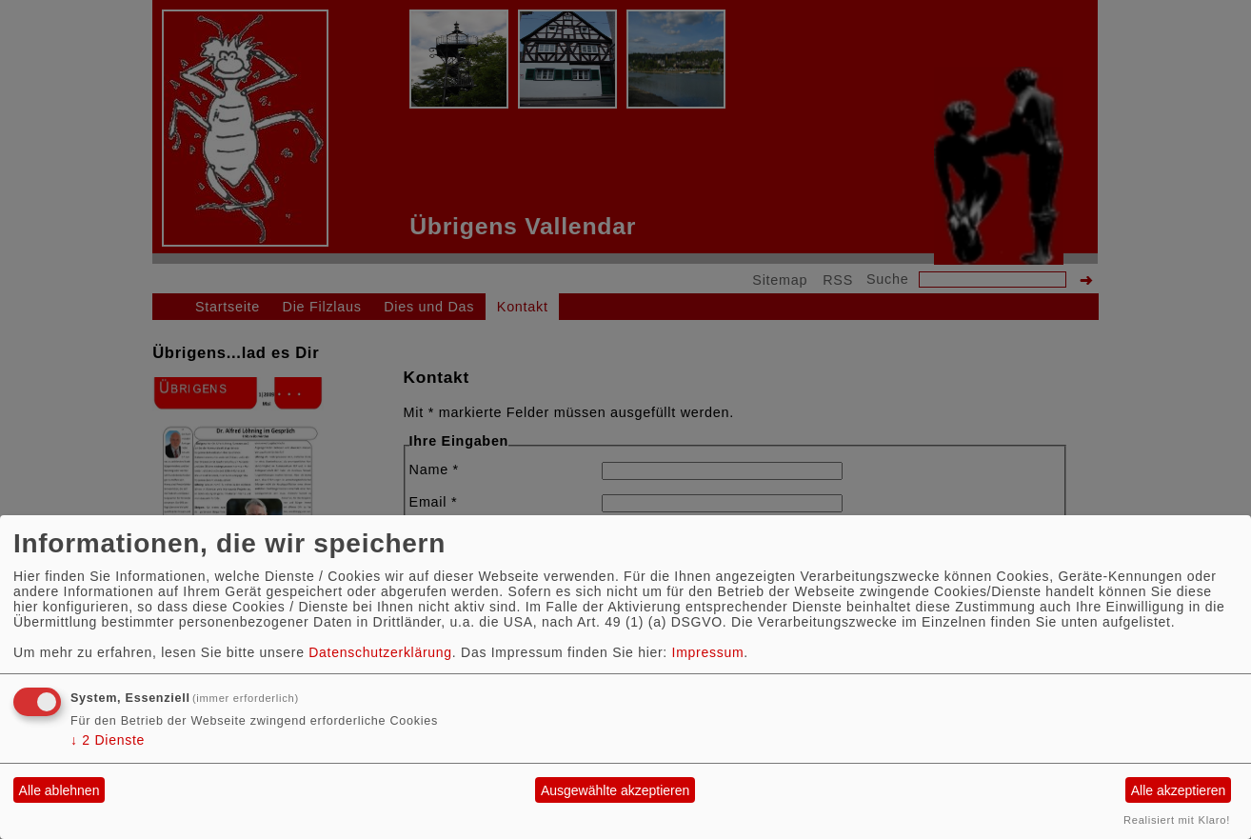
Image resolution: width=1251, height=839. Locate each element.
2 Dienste (107, 740)
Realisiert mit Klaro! (1176, 820)
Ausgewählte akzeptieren (615, 790)
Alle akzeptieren (1178, 790)
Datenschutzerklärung (380, 652)
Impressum (708, 652)
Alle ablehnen (59, 790)
